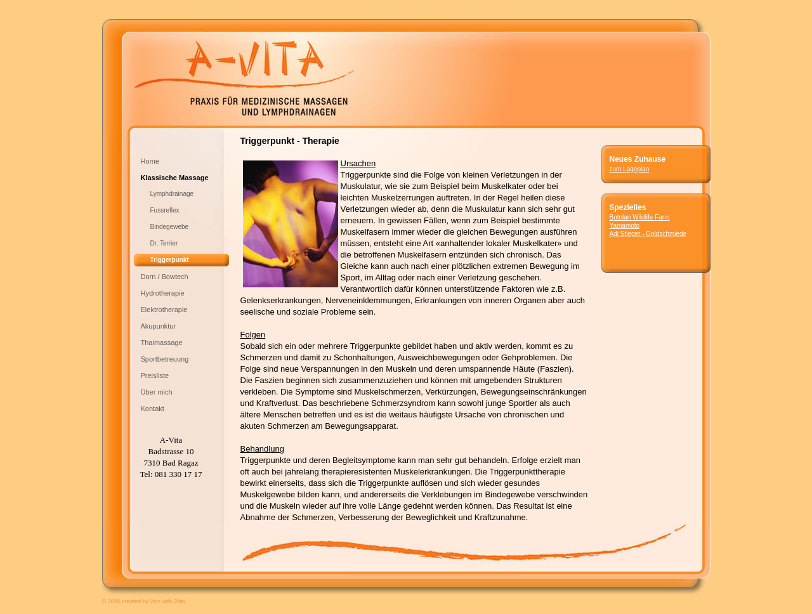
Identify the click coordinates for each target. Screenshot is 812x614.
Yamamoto (625, 225)
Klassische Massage (175, 177)
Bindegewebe (169, 226)
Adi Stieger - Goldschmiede (660, 238)
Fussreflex (165, 210)
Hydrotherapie (163, 293)
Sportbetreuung (165, 359)
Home (150, 161)
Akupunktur (158, 326)
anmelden (202, 601)
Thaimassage (162, 342)
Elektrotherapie (164, 309)
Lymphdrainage (172, 193)
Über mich (157, 392)
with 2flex (174, 601)
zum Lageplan (630, 169)
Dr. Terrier (164, 243)
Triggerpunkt (169, 259)
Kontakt (152, 408)
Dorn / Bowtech (164, 276)
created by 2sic (141, 601)
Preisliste (155, 375)
